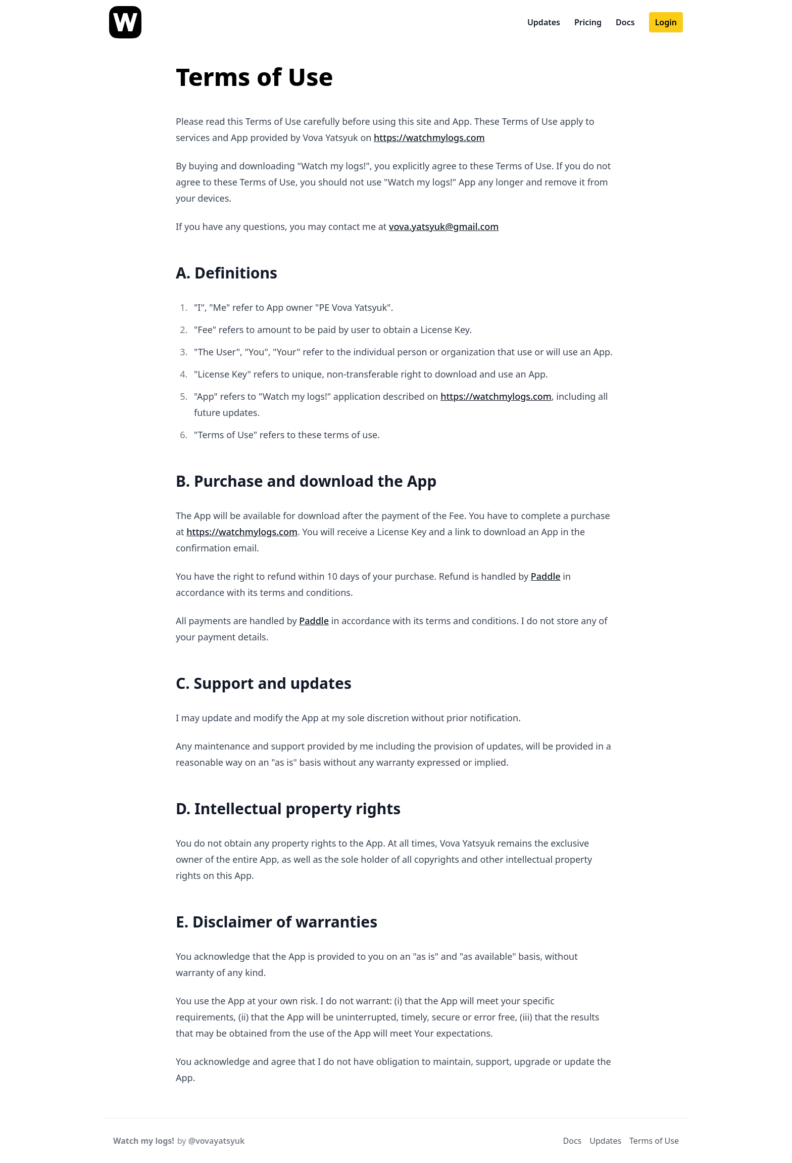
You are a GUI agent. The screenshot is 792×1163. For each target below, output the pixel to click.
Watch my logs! (143, 1140)
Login (666, 22)
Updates (543, 22)
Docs (625, 22)
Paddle (546, 576)
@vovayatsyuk (216, 1140)
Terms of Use (654, 1140)
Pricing (588, 22)
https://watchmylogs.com (429, 137)
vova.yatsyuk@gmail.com (444, 226)
